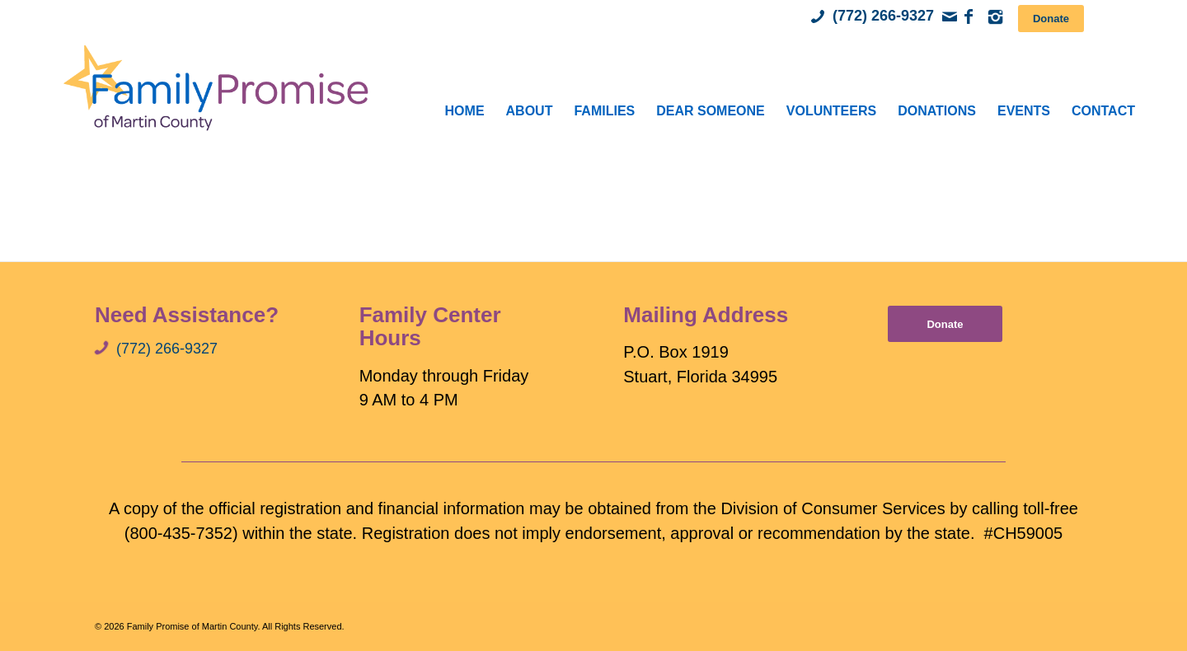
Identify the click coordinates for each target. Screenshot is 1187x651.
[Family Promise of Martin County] (215, 86)
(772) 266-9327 (883, 15)
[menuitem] (464, 111)
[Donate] (1051, 18)
